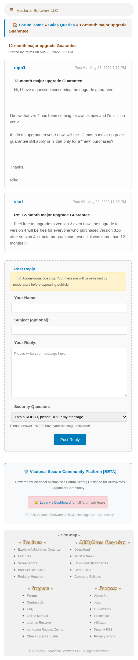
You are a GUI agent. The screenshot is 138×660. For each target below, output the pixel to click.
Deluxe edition (31, 570)
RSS (109, 630)
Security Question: (32, 406)
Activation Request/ (45, 630)
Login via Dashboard (55, 502)
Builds (82, 570)
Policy (104, 636)
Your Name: (25, 297)
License (39, 623)
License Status (43, 636)
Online (37, 616)
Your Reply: (25, 342)
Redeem (31, 577)
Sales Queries (61, 25)
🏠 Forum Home (28, 25)
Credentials (102, 616)
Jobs (97, 602)
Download (91, 563)
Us (35, 602)
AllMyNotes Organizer (40, 549)
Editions (87, 577)
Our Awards (102, 609)
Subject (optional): (32, 320)
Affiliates (100, 623)
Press (98, 630)
